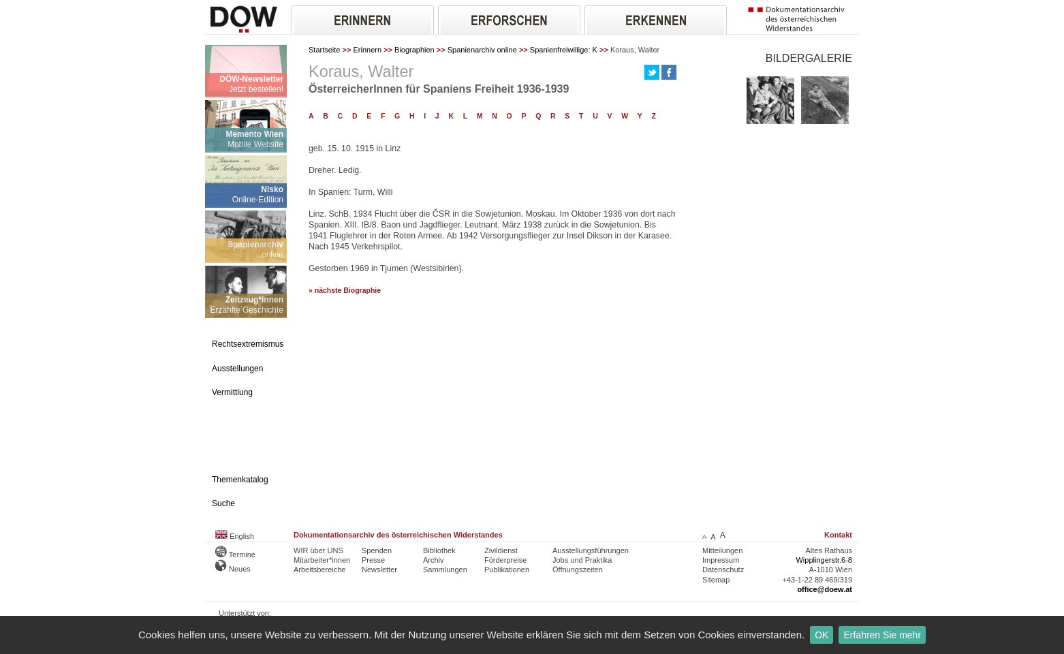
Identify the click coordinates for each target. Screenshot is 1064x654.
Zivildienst (501, 550)
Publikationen (506, 569)
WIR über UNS (318, 550)
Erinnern (367, 50)
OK (821, 634)
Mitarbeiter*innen (322, 560)
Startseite (324, 50)
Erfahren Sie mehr (882, 634)
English (234, 536)
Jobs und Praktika (582, 560)
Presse (373, 560)
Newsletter (379, 569)
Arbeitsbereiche (319, 569)
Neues (233, 569)
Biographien (414, 50)
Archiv (433, 560)
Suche (223, 503)
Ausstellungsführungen (590, 550)
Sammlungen (445, 569)
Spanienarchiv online (482, 50)
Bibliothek (439, 550)
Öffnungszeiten (577, 569)
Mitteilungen (722, 550)
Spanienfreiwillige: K (563, 50)
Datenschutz (723, 569)
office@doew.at (824, 589)
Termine (235, 554)
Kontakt (838, 535)
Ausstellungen (237, 368)
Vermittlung (232, 392)
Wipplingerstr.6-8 (824, 560)
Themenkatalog (240, 479)
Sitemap (716, 580)
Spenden (377, 550)
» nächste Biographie (345, 290)
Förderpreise (505, 560)
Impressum (720, 560)
